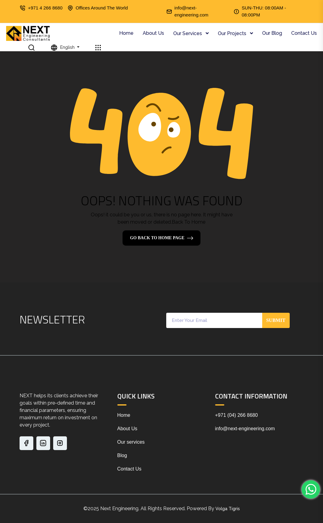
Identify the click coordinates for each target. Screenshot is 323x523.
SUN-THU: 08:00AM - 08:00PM (264, 11)
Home (126, 33)
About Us (153, 33)
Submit (275, 320)
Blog (122, 455)
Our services (131, 442)
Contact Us (304, 33)
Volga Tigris (227, 508)
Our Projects (233, 33)
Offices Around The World (102, 7)
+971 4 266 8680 (45, 7)
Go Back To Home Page (157, 238)
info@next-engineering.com (191, 11)
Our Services (188, 33)
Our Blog (272, 33)
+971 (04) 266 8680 (236, 415)
